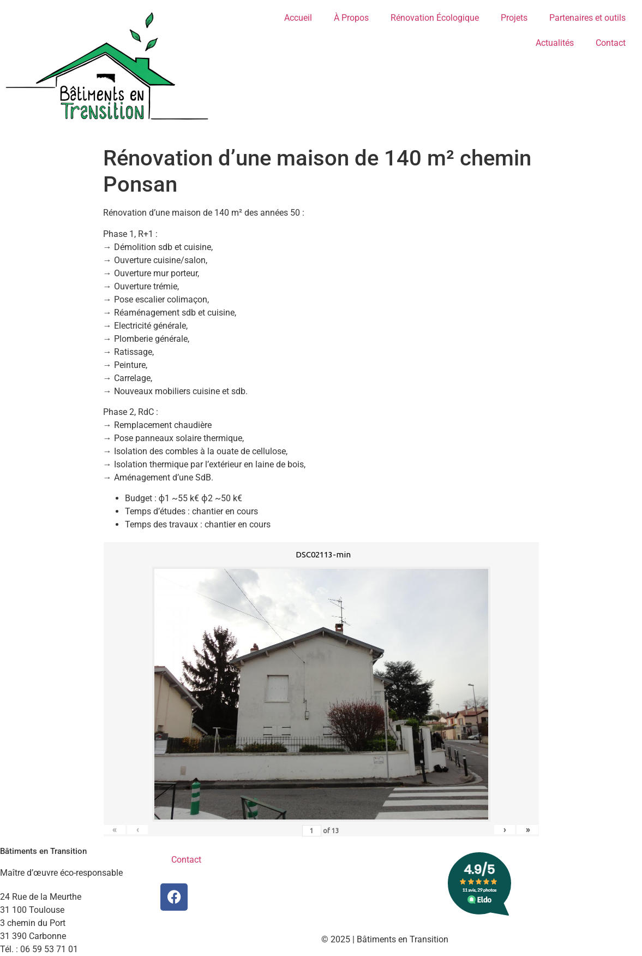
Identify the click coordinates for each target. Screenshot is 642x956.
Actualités (555, 43)
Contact (611, 43)
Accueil (298, 18)
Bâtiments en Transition (43, 851)
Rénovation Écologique (435, 18)
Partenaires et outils (587, 18)
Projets (514, 18)
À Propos (351, 18)
